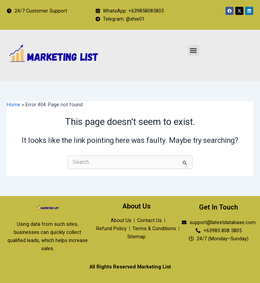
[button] (193, 50)
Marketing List (154, 267)
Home (13, 105)
